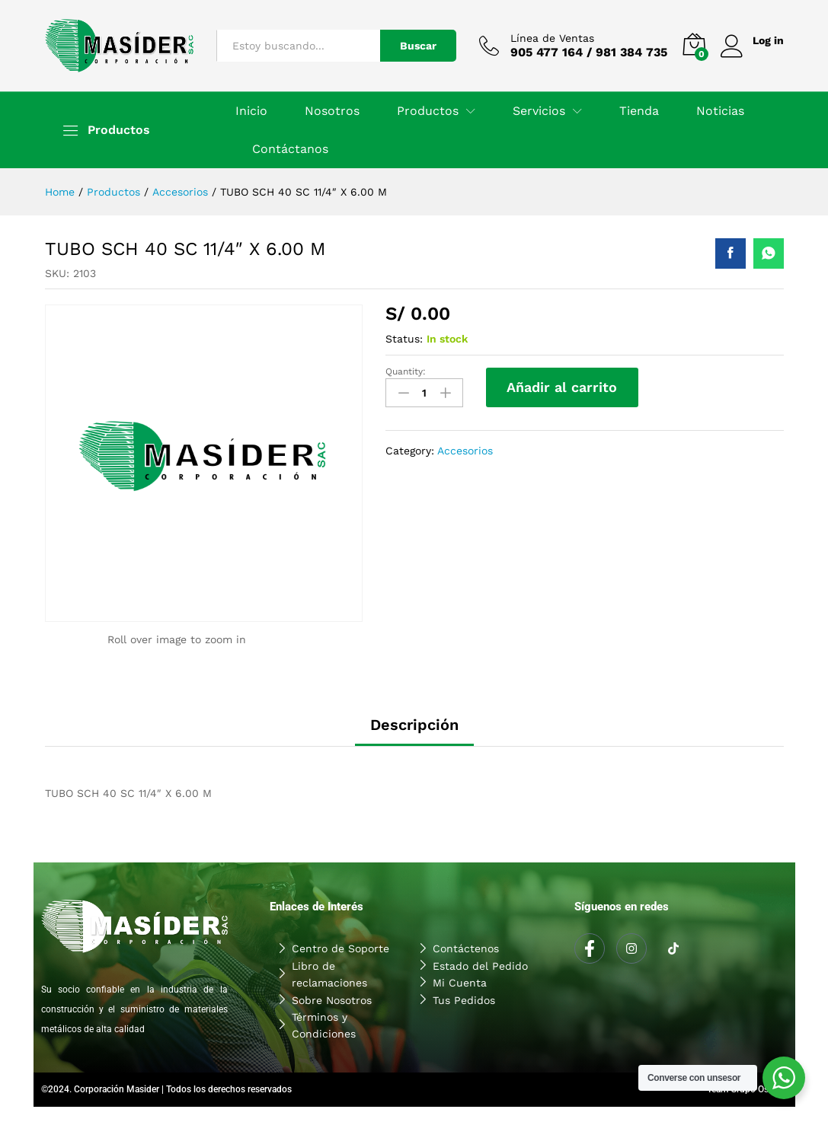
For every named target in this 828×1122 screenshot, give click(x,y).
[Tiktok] (673, 949)
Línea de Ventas (552, 38)
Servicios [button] (539, 111)
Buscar (418, 46)
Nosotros (332, 111)
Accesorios (465, 451)
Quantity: (405, 371)
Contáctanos (290, 149)
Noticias (720, 111)
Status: (404, 339)
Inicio (251, 111)
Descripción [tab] (414, 724)
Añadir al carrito (562, 387)
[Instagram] (631, 948)
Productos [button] (428, 111)
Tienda (639, 111)
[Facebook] (589, 948)
